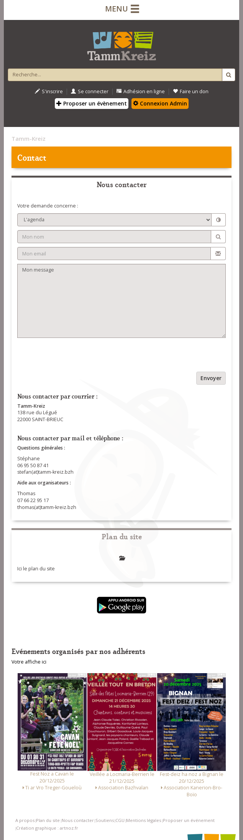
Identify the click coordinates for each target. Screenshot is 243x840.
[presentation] (75, 357)
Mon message (121, 301)
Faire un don (191, 91)
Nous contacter (78, 820)
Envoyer (211, 378)
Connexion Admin (160, 103)
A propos (24, 820)
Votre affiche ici (28, 662)
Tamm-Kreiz (28, 138)
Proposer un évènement (91, 103)
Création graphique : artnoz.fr (47, 828)
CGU (120, 820)
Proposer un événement (189, 820)
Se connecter (89, 91)
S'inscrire (49, 91)
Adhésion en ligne (141, 91)
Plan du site (48, 820)
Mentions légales (143, 820)
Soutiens (104, 820)
